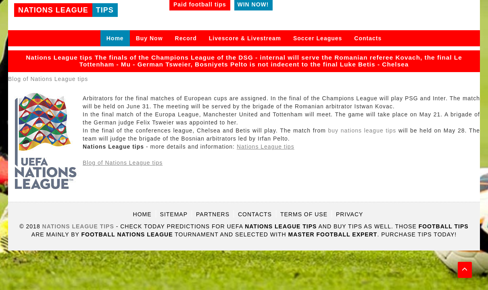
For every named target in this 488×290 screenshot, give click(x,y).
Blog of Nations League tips (48, 79)
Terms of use (303, 214)
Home (115, 38)
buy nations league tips (362, 130)
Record (186, 38)
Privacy (349, 214)
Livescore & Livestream (245, 38)
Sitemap (174, 214)
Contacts (368, 38)
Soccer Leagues (317, 38)
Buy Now (149, 38)
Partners (212, 214)
